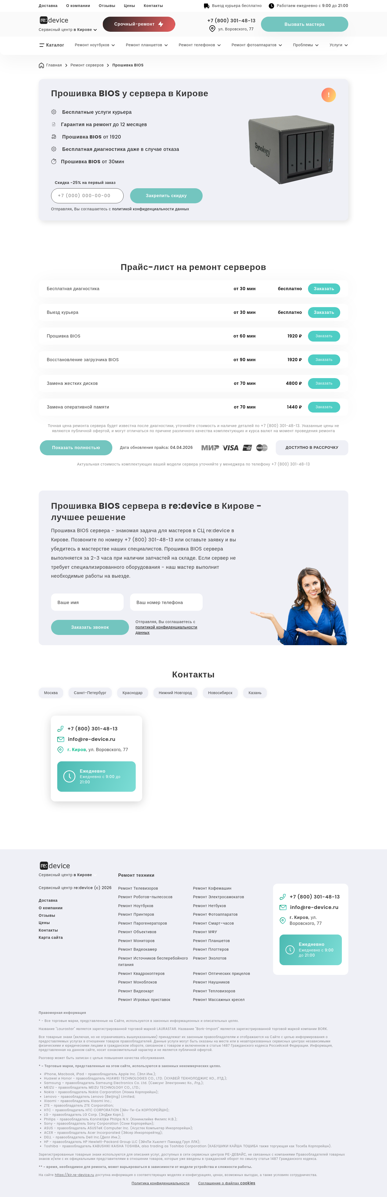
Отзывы (107, 5)
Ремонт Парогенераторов (142, 922)
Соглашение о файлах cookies (228, 1182)
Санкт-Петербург (91, 691)
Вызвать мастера (305, 24)
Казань (258, 691)
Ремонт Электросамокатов (218, 896)
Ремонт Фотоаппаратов (215, 913)
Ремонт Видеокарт (136, 990)
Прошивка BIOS (64, 336)
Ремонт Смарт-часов (213, 922)
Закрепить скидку (166, 196)
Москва (51, 691)
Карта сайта (51, 936)
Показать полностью (76, 448)
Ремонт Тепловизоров (214, 990)
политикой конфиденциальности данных (151, 209)
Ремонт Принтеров (136, 913)
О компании (78, 5)
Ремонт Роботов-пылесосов (145, 896)
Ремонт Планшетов (211, 939)
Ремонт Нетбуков (209, 904)
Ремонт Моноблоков (137, 981)
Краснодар (134, 691)
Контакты (153, 5)
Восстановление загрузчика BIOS (83, 360)
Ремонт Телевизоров (138, 887)
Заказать (323, 289)
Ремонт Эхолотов (210, 957)
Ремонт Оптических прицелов (221, 972)
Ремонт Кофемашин (212, 887)
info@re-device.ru (86, 738)
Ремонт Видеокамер (137, 948)
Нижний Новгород (177, 691)
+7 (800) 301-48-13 (230, 20)
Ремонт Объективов (137, 931)
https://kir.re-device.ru (75, 1174)
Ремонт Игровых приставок (144, 998)
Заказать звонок (83, 627)
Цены (129, 5)
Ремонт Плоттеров (211, 948)
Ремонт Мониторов (136, 939)
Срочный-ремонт (139, 24)
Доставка (48, 5)
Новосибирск (223, 691)
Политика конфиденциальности (159, 1182)
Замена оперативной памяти (78, 407)
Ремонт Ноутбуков (135, 904)
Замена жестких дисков (72, 383)
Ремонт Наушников (211, 981)
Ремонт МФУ (205, 931)
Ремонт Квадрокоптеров (141, 972)
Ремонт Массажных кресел (219, 998)
